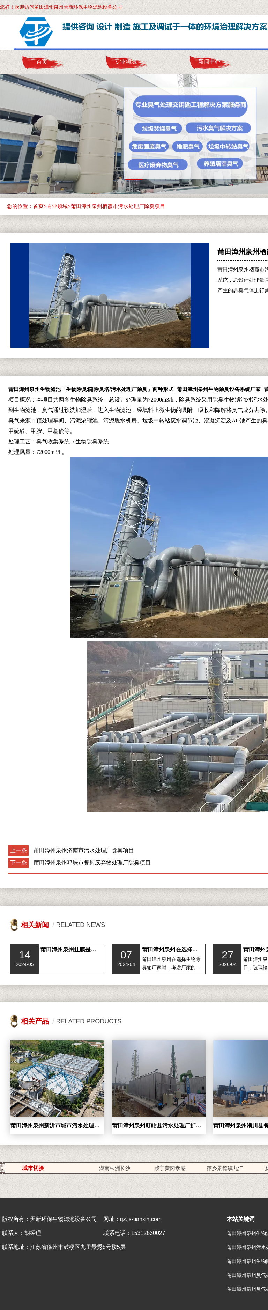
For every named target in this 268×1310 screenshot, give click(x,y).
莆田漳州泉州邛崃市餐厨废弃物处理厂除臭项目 (92, 863)
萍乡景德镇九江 (225, 1168)
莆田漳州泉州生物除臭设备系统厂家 (219, 389)
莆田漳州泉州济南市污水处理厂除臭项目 (84, 850)
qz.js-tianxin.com (141, 1219)
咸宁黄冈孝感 (170, 1168)
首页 (41, 62)
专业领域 (125, 62)
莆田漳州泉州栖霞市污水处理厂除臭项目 (118, 206)
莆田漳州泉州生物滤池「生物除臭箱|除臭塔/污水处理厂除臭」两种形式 (90, 389)
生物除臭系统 (92, 441)
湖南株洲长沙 (115, 1168)
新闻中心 (209, 62)
